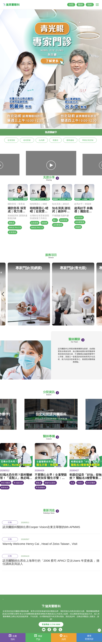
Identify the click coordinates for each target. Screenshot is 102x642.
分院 (71, 4)
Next (99, 294)
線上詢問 (64, 637)
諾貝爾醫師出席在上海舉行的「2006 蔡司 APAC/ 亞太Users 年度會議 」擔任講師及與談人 (51, 562)
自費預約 (13, 637)
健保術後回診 (89, 637)
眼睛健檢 (70, 140)
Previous (3, 294)
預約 (89, 4)
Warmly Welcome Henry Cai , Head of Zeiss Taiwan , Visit (40, 544)
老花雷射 (27, 140)
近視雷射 (11, 140)
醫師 (80, 4)
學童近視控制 (87, 140)
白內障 (41, 140)
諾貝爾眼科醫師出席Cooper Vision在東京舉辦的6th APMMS (41, 527)
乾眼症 (55, 140)
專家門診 (38, 637)
